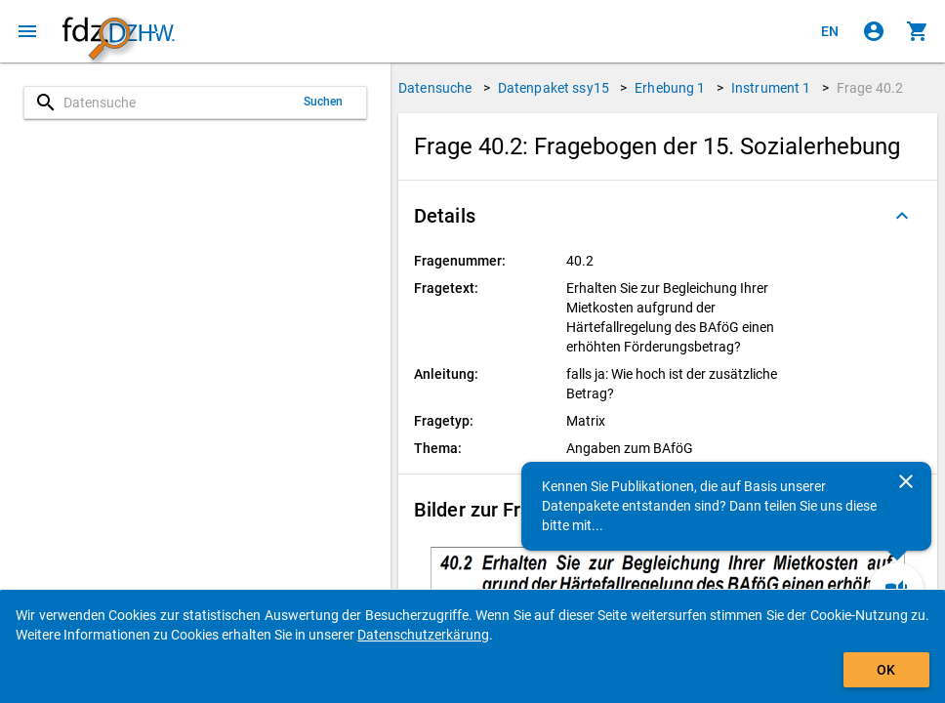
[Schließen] (905, 481)
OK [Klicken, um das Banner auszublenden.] (886, 670)
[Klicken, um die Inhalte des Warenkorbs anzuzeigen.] (917, 31)
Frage (870, 88)
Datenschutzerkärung (423, 634)
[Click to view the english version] (829, 31)
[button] (668, 215)
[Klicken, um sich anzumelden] (873, 31)
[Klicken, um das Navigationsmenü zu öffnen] (27, 31)
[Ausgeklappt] (902, 215)
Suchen (324, 101)
